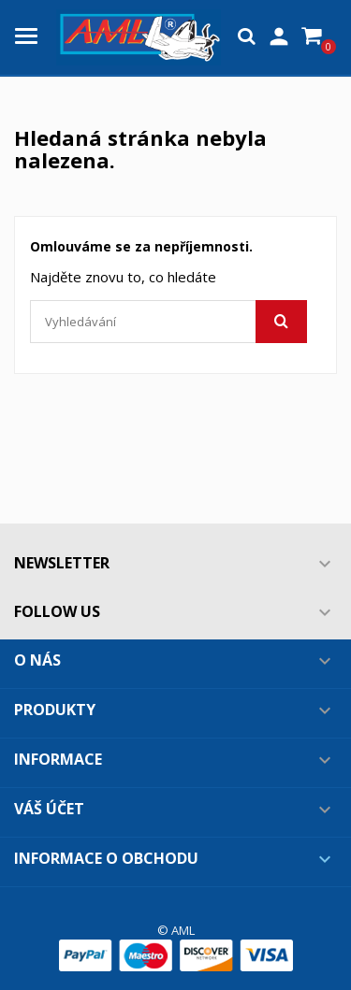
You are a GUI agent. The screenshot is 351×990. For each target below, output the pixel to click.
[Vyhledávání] (168, 321)
